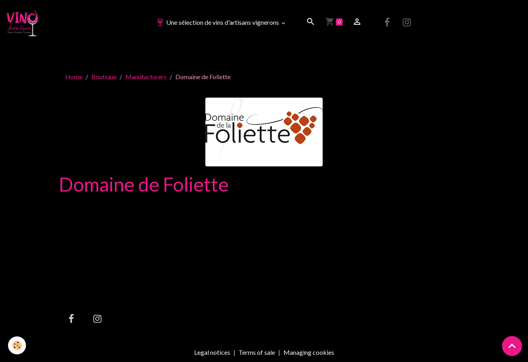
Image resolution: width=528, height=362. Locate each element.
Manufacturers (146, 76)
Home (73, 76)
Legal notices (212, 352)
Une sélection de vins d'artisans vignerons (217, 22)
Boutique (103, 76)
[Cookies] (17, 345)
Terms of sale (257, 352)
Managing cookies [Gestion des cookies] (308, 352)
